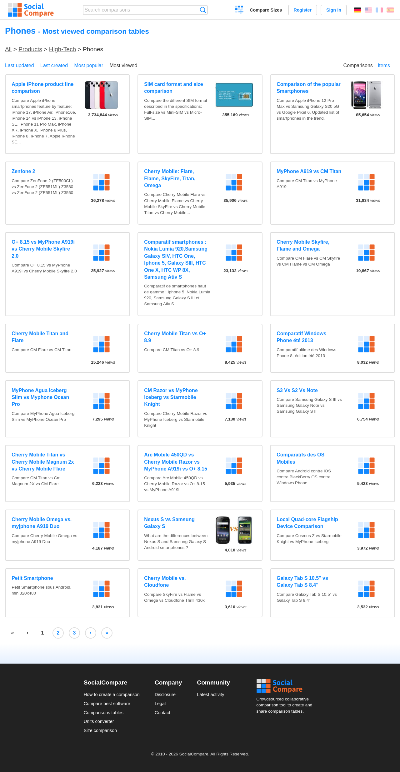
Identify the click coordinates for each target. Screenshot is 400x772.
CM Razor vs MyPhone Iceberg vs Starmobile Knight (171, 397)
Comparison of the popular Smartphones (308, 88)
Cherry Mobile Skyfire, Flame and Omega (303, 245)
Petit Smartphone (32, 578)
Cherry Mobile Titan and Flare (40, 337)
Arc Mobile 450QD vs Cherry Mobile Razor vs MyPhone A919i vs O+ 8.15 (175, 461)
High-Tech (62, 49)
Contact (162, 712)
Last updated (19, 65)
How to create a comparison (112, 694)
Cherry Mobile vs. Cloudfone (165, 581)
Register (303, 9)
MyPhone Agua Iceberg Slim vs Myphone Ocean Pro (40, 397)
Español (390, 9)
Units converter (99, 721)
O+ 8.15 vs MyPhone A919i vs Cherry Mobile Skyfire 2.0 (43, 249)
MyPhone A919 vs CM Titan (309, 171)
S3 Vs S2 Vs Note (297, 390)
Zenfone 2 (23, 171)
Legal (160, 703)
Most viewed (123, 65)
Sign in (333, 9)
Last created (54, 65)
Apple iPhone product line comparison (42, 88)
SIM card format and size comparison (173, 88)
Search (203, 10)
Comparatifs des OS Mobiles (300, 458)
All (8, 49)
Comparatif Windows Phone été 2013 (301, 337)
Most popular (88, 65)
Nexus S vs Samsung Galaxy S (169, 523)
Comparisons (358, 65)
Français (379, 9)
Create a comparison (239, 10)
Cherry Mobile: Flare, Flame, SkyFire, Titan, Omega (169, 178)
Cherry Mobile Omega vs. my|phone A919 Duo (42, 523)
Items (384, 65)
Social (286, 686)
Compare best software (107, 703)
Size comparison (100, 730)
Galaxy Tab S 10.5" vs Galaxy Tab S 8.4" (302, 581)
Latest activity (210, 694)
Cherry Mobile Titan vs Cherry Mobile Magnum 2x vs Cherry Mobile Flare (43, 461)
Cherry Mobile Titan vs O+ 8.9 (175, 337)
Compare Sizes (266, 9)
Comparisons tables (103, 712)
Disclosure (165, 694)
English (368, 9)
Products (30, 49)
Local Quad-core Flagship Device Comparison (307, 523)
